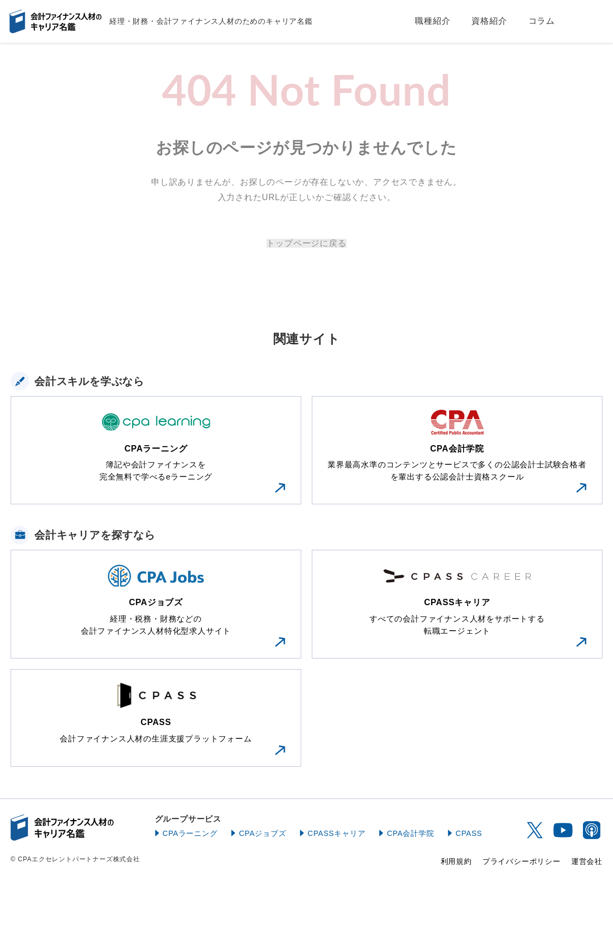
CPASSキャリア (337, 833)
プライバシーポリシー (521, 861)
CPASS (469, 833)
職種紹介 (432, 20)
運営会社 (586, 861)
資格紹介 (489, 20)
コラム (541, 20)
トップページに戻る (306, 243)
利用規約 (456, 861)
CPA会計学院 (410, 833)
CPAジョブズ (262, 833)
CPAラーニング (190, 833)
